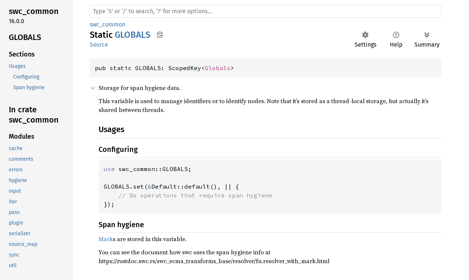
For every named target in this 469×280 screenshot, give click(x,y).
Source (99, 44)
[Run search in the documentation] (266, 11)
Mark (106, 239)
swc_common (107, 24)
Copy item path (160, 34)
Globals (217, 68)
